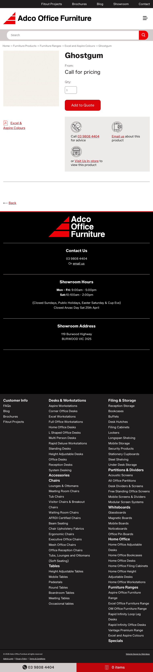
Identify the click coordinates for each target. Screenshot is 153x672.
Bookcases (116, 411)
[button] (147, 19)
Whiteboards (119, 507)
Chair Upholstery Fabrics (66, 528)
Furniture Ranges (50, 45)
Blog (100, 4)
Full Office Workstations (66, 422)
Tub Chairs (56, 496)
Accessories (59, 475)
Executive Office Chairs (65, 539)
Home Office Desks (62, 427)
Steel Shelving (118, 459)
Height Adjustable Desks (66, 454)
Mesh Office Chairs (62, 545)
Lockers (113, 432)
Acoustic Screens (120, 475)
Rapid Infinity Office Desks (127, 625)
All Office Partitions (122, 480)
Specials (115, 641)
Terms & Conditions (37, 658)
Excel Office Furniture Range (128, 603)
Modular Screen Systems (126, 502)
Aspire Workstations (63, 406)
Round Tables (58, 587)
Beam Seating (58, 523)
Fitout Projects (51, 4)
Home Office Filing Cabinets (128, 566)
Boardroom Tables (61, 593)
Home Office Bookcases (125, 555)
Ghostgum (105, 45)
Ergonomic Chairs (61, 534)
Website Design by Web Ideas (138, 654)
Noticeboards (117, 528)
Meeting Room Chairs (64, 491)
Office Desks (58, 459)
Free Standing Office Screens (129, 491)
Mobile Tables (58, 577)
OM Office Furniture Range (127, 609)
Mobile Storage (119, 443)
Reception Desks (60, 465)
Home (6, 45)
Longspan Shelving (121, 438)
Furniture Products (24, 45)
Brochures (79, 4)
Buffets (113, 416)
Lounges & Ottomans (64, 486)
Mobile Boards (118, 523)
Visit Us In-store (87, 161)
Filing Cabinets (118, 427)
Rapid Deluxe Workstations (68, 443)
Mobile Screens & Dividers (127, 497)
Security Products (121, 448)
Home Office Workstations (127, 582)
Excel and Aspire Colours (80, 45)
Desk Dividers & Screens (125, 486)
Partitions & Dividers (126, 470)
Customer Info (15, 400)
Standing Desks (60, 448)
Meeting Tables (59, 598)
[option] (31, 78)
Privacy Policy (21, 658)
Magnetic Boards (120, 518)
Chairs (54, 480)
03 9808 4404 (38, 667)
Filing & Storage (122, 400)
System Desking (60, 470)
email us (79, 263)
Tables (54, 566)
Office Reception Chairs (66, 550)
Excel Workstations (62, 416)
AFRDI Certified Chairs (65, 518)
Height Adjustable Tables (66, 571)
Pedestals (55, 582)
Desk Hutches (118, 422)
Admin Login (8, 658)
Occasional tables (61, 603)
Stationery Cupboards (123, 454)
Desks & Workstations (67, 400)
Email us (118, 136)
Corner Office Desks (63, 411)
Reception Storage (121, 406)
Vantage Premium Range (125, 630)
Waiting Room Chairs (64, 512)
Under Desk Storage (122, 465)
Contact (144, 4)
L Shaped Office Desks (65, 432)
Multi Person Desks (62, 438)
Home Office (119, 539)
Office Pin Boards (120, 534)
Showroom (121, 4)
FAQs (7, 406)
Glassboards (117, 512)
